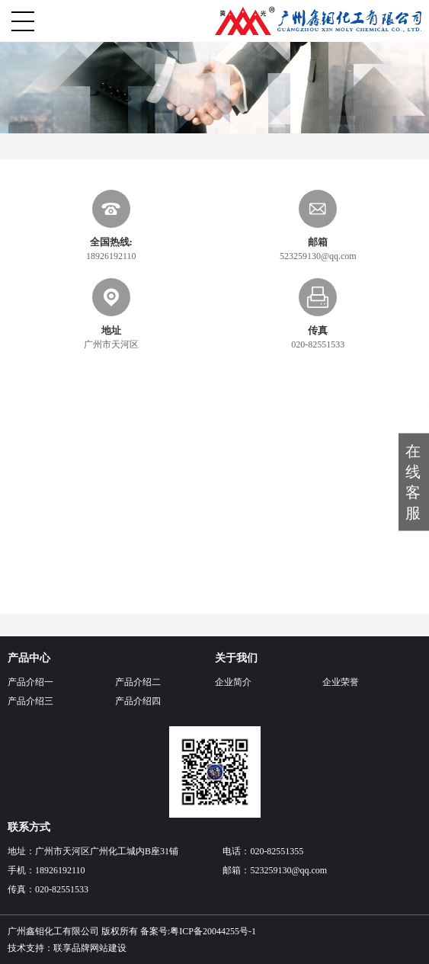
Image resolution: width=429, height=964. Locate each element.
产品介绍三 (30, 701)
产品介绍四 (138, 701)
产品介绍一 (30, 682)
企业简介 (233, 682)
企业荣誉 (340, 682)
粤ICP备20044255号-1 (213, 931)
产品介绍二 (138, 682)
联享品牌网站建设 (89, 948)
